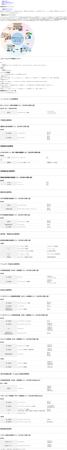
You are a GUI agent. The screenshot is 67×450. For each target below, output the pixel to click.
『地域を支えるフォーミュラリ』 (7, 8)
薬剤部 (3, 3)
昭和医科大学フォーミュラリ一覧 (7, 9)
